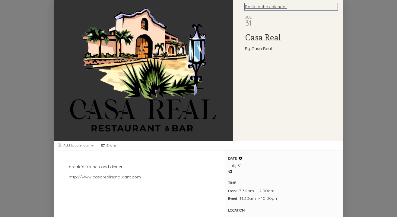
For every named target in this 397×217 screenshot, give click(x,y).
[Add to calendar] (76, 145)
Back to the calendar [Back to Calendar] (266, 6)
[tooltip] (240, 158)
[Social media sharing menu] (108, 145)
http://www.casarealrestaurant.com (105, 177)
